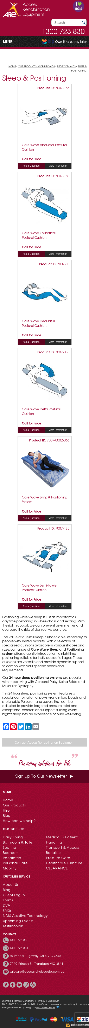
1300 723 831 (19, 948)
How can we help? (19, 820)
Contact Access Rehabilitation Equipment (45, 742)
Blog (7, 815)
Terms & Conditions (24, 1000)
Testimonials (13, 925)
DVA (6, 905)
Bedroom (11, 852)
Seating (9, 847)
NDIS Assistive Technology (25, 915)
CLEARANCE (57, 868)
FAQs (7, 910)
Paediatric (12, 857)
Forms (8, 899)
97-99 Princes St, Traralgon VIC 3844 (36, 964)
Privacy (41, 1000)
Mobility (10, 868)
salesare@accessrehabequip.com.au (37, 971)
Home (12, 66)
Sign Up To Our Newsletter (44, 776)
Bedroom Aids (66, 66)
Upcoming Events (18, 920)
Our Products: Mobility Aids (36, 66)
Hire (6, 810)
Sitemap (6, 1000)
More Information (58, 165)
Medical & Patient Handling (62, 839)
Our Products (14, 805)
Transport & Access (62, 847)
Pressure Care (58, 857)
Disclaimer (53, 1000)
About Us (11, 884)
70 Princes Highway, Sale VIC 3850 (35, 956)
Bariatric (53, 852)
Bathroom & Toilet (18, 842)
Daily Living (13, 836)
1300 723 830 (63, 31)
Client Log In (14, 894)
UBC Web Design (45, 1007)
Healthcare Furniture (64, 862)
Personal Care (15, 862)
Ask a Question (31, 165)
